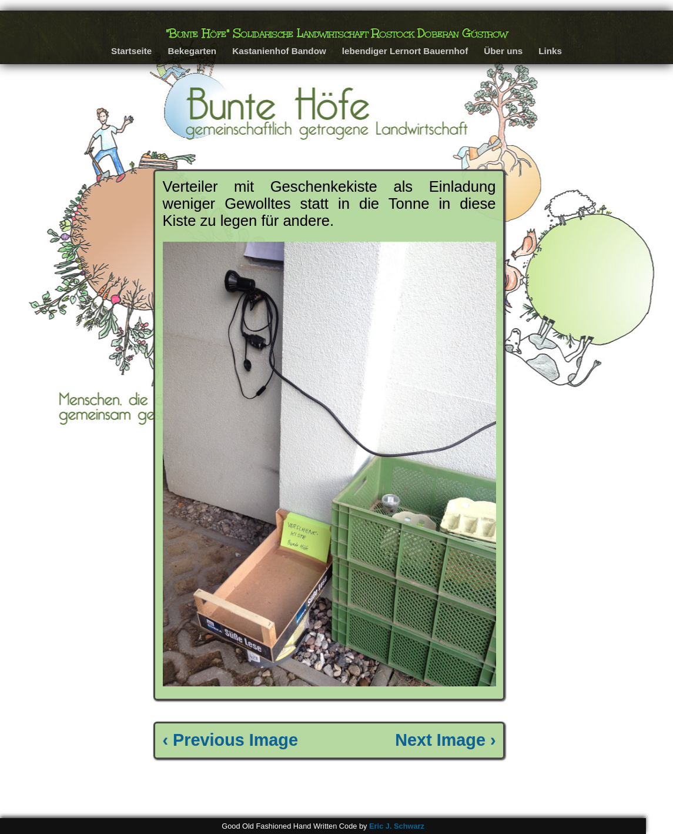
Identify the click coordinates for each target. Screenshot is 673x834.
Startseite (131, 51)
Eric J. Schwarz (396, 826)
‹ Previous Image (230, 739)
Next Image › (445, 739)
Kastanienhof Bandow (279, 51)
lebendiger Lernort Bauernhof (405, 51)
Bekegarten (192, 51)
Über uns (503, 51)
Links (550, 51)
